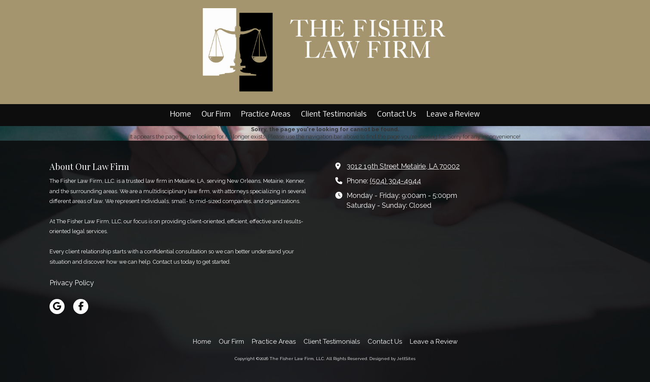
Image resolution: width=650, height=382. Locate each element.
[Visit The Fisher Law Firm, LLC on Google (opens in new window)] (57, 306)
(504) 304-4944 (395, 181)
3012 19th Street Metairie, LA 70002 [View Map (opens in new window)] (403, 166)
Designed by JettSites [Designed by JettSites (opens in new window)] (392, 358)
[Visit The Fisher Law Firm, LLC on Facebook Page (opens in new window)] (80, 306)
